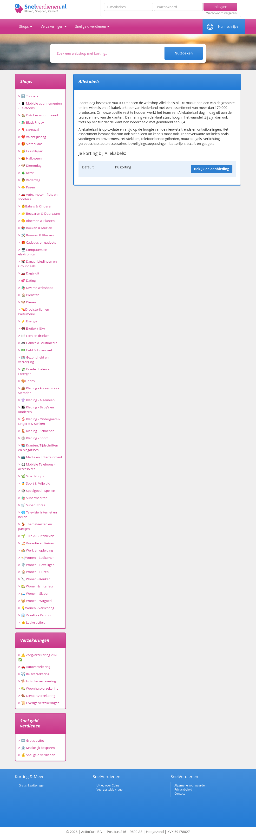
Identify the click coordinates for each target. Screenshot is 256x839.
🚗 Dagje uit (30, 273)
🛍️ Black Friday (32, 122)
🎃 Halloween (31, 158)
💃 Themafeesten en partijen (35, 526)
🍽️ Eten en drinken (35, 335)
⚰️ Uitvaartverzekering (38, 695)
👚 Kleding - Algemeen (38, 400)
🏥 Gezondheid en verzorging (33, 359)
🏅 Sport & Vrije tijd (35, 483)
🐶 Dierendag (31, 165)
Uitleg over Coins (108, 785)
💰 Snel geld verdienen (38, 755)
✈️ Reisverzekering (35, 674)
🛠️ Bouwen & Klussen (37, 235)
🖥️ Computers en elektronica (32, 251)
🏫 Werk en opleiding (37, 550)
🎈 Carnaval (30, 129)
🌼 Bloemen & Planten (38, 221)
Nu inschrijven (229, 26)
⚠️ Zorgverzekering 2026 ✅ (38, 657)
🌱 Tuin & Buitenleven (37, 536)
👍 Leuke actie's (33, 622)
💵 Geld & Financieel (36, 350)
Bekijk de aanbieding (211, 168)
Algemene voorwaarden (190, 785)
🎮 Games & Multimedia (39, 343)
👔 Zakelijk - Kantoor (36, 615)
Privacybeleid (183, 789)
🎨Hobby (28, 381)
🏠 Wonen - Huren (35, 572)
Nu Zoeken (184, 53)
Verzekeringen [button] (53, 26)
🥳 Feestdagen (32, 151)
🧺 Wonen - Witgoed (36, 601)
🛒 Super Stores (33, 505)
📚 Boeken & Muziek (36, 228)
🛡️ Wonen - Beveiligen (38, 565)
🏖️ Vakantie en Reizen (37, 543)
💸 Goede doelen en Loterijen (35, 371)
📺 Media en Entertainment (41, 457)
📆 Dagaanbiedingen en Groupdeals (37, 263)
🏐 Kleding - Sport (34, 438)
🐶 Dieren (28, 302)
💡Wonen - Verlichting (37, 608)
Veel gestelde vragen (110, 789)
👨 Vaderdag (30, 180)
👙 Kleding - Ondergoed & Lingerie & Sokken (39, 421)
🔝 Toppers (29, 96)
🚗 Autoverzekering (36, 667)
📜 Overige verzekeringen (40, 703)
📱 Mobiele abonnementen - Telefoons (40, 105)
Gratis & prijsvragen (32, 785)
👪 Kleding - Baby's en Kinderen (36, 409)
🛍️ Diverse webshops (37, 288)
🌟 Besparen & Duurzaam (40, 213)
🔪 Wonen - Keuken (36, 579)
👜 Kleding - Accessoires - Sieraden (38, 390)
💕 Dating (28, 280)
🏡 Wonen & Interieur (37, 586)
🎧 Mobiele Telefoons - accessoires (36, 466)
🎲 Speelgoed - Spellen (38, 490)
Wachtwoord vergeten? (221, 13)
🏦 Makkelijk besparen (38, 748)
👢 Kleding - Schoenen (38, 431)
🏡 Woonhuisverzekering (40, 688)
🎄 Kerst (27, 173)
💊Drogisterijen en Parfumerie (33, 311)
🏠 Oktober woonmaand (39, 115)
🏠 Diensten (30, 295)
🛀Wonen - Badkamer (37, 557)
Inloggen (220, 6)
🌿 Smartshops (32, 476)
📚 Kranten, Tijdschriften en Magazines (38, 447)
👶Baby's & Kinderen (37, 206)
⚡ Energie (29, 321)
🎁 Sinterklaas (31, 144)
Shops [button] (25, 26)
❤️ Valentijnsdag (33, 137)
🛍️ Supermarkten (34, 498)
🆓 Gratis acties (33, 740)
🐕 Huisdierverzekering (38, 681)
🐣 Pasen (28, 187)
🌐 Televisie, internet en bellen (37, 514)
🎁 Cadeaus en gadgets (38, 242)
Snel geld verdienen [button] (92, 26)
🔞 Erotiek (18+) (33, 328)
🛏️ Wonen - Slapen (35, 593)
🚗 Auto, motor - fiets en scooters (38, 196)
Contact (179, 794)
